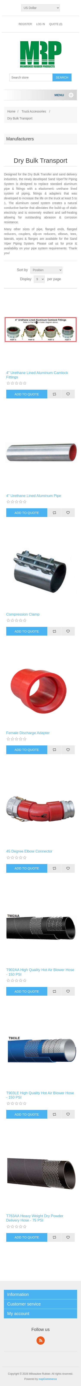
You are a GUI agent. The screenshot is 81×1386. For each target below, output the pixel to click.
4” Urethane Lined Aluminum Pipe (33, 496)
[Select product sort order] (46, 270)
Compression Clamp (23, 614)
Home (11, 111)
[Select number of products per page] (39, 279)
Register (25, 24)
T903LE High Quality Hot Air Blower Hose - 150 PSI (40, 1095)
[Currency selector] (40, 7)
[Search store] (31, 77)
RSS (41, 1340)
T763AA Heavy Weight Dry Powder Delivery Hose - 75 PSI (34, 1218)
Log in (40, 24)
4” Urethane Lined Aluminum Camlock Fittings (37, 375)
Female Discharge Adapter (28, 733)
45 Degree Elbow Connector (29, 851)
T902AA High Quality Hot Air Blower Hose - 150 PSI (40, 972)
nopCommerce (48, 1379)
